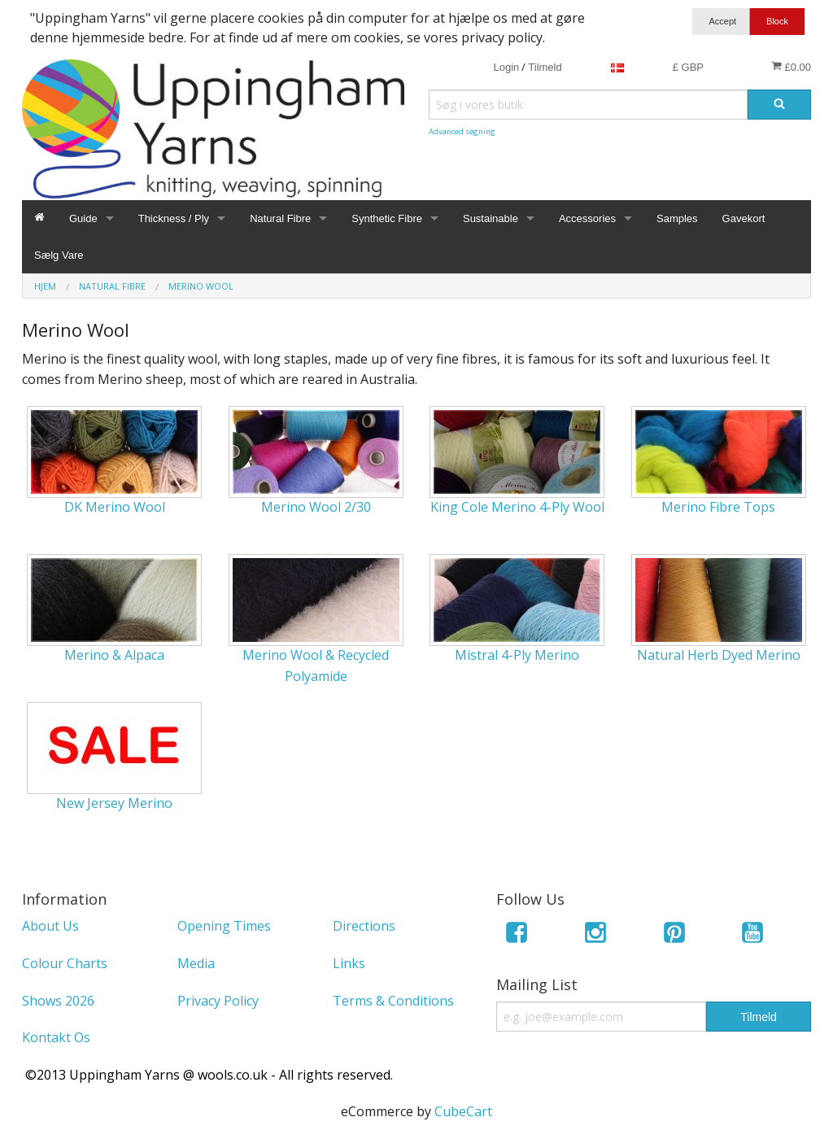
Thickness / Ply (173, 218)
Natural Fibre (280, 218)
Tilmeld (544, 67)
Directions (364, 926)
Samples (677, 218)
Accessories (587, 218)
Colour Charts (64, 963)
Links (349, 963)
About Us (50, 926)
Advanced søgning (462, 131)
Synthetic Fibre (386, 218)
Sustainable (490, 218)
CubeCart (463, 1111)
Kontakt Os (56, 1037)
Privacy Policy (218, 1001)
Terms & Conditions (393, 1001)
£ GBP (688, 67)
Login (506, 67)
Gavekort (743, 218)
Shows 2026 (58, 1001)
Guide (83, 218)
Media (196, 963)
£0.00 (791, 66)
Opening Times (224, 926)
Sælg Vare (58, 255)
